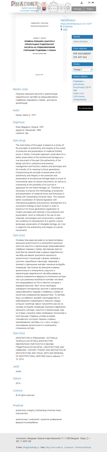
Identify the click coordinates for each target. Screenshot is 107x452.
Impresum (69, 447)
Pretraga (78, 9)
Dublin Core (78, 93)
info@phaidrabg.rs (31, 447)
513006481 (66, 26)
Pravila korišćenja (83, 447)
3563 (63, 29)
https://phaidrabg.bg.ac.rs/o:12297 (76, 23)
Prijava (90, 9)
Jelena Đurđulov (80, 41)
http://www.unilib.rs (54, 447)
